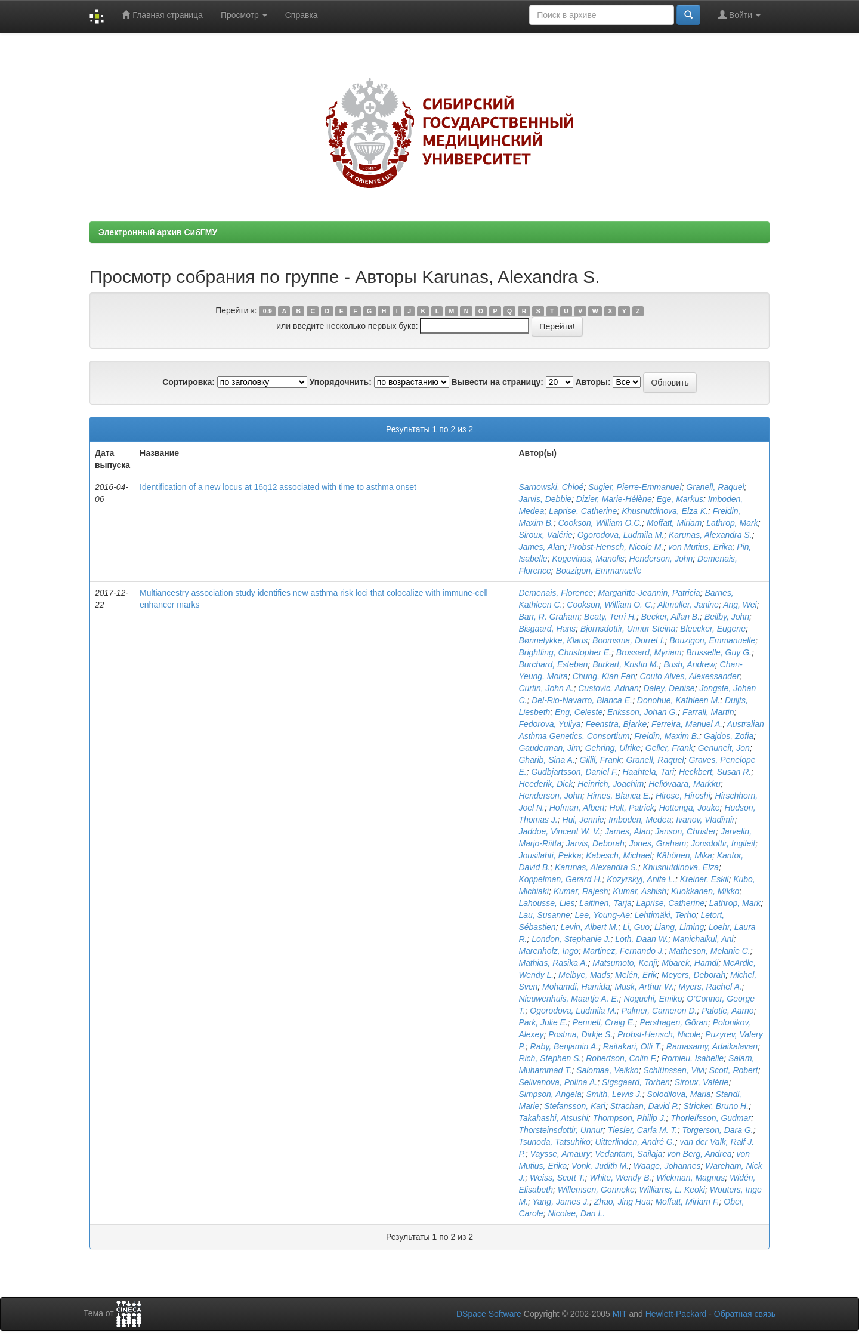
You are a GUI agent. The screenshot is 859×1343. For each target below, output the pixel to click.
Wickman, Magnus (690, 1177)
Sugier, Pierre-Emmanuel (634, 487)
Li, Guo (636, 927)
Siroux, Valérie (545, 535)
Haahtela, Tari (648, 772)
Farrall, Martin (708, 712)
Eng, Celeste (578, 712)
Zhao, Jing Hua (622, 1201)
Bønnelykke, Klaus (553, 640)
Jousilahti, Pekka (549, 855)
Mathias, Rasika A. (553, 963)
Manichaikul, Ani (703, 939)
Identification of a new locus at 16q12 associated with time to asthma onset (278, 487)
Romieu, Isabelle (693, 1058)
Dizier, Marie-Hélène (614, 499)
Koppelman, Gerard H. (560, 879)
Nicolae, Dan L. (576, 1213)
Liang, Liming (679, 927)
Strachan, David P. (644, 1106)
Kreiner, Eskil (704, 879)
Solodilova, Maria (678, 1094)
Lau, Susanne (544, 915)
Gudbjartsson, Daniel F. (574, 772)
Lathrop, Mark (732, 523)
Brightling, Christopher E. (564, 652)
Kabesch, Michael (619, 855)
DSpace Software (488, 1314)
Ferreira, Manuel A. (686, 724)
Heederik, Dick (545, 783)
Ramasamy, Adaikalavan (712, 1046)
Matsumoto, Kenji (624, 963)
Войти (739, 15)
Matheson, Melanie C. (709, 951)
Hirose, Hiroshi (683, 795)
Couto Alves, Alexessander (690, 676)
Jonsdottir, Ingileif (723, 843)
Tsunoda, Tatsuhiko (554, 1142)
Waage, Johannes (667, 1165)
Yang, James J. (560, 1201)
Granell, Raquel (715, 487)
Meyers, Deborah (693, 974)
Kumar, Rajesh (581, 891)
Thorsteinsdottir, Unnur (560, 1130)
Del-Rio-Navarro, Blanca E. (582, 700)
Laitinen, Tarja (605, 903)
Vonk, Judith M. (600, 1165)
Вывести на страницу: (497, 382)
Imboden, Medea (639, 819)
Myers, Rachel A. (710, 986)
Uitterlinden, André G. (635, 1142)
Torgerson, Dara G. (717, 1130)
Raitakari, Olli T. (632, 1046)
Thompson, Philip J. (629, 1118)
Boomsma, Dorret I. (628, 640)
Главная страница (162, 15)
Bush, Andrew (689, 664)
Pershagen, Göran (673, 1022)
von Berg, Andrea (699, 1154)
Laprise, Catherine (583, 511)
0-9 (267, 311)
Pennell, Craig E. (604, 1022)
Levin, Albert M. (589, 927)
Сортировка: (188, 382)
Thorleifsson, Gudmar (710, 1118)
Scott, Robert (733, 1070)
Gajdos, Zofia (728, 736)
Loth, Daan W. (641, 939)
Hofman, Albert (577, 807)
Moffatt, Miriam (674, 523)
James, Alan (541, 547)
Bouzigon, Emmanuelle (599, 570)
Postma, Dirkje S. (580, 1034)
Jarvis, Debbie (544, 499)
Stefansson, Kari (574, 1106)
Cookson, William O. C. (610, 604)
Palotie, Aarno (727, 1010)
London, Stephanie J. (571, 939)
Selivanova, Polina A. (557, 1082)
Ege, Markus (679, 499)
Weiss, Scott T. (557, 1177)
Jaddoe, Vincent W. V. (559, 831)
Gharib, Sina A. (546, 760)
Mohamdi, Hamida (576, 986)
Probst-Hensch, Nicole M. (616, 547)
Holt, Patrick (631, 807)
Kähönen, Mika (684, 855)
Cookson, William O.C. (600, 523)
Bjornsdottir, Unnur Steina (628, 628)
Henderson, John (661, 558)
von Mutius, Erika (700, 547)
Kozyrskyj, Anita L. (641, 879)
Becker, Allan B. (670, 616)
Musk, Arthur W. (643, 986)
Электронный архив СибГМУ (157, 232)
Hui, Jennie (583, 819)
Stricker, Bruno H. (716, 1106)
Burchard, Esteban (553, 664)
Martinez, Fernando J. (624, 951)
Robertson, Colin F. (621, 1058)
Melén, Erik (636, 974)
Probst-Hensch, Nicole (658, 1034)
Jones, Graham (658, 843)
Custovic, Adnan (608, 688)
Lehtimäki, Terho (665, 915)
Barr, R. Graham (548, 616)
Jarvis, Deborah (595, 843)
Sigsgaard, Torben (636, 1082)
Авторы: (593, 382)
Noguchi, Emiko (653, 998)
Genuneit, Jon (724, 748)
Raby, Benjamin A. (564, 1046)
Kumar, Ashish (639, 891)
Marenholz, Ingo (548, 951)
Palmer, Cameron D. (659, 1010)
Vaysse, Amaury (560, 1154)
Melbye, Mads (584, 974)
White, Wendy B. (620, 1177)
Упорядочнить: (341, 382)
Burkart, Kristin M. (625, 664)
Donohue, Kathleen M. (678, 700)
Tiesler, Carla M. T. (643, 1130)
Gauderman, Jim (549, 748)
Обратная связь (744, 1314)
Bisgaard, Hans (547, 628)
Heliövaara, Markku (684, 783)
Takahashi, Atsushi (553, 1118)
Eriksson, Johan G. (642, 712)
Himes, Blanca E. (619, 795)
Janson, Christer (685, 831)
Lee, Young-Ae (602, 915)
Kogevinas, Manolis (588, 558)
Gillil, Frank (601, 760)
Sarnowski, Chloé (550, 487)
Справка (301, 15)
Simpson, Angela (549, 1094)
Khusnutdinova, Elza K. (665, 511)
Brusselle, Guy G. (719, 652)
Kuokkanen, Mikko (705, 891)
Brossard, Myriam (649, 652)
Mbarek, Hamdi (690, 963)
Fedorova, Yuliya (549, 724)
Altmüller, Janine (688, 604)
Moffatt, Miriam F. (687, 1201)
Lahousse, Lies (546, 903)
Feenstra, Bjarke (616, 724)
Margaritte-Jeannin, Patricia (649, 592)
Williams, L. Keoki (672, 1189)
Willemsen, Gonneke (596, 1189)
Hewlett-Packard (676, 1314)
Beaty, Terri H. (610, 616)
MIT (620, 1314)
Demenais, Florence (555, 592)
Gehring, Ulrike (613, 748)
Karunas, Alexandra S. (710, 535)
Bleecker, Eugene (713, 628)
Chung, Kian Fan (604, 676)
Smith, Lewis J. (614, 1094)
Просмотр (244, 15)
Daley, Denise (668, 688)
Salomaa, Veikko (607, 1070)
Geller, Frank (669, 748)
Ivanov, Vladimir (705, 819)
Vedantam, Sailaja (628, 1154)
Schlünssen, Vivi (673, 1070)
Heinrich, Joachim (610, 783)
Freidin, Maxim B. (666, 736)
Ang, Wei (740, 604)
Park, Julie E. (542, 1022)
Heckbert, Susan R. (715, 772)
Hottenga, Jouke (689, 807)
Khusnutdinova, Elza (680, 867)
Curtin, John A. (545, 688)
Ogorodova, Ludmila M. (621, 535)
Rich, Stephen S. (549, 1058)
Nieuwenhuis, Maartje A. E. (568, 998)
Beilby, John (726, 616)
